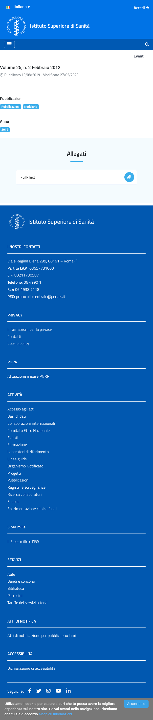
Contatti (14, 336)
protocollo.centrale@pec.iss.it (40, 296)
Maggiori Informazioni (55, 714)
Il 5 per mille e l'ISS (23, 541)
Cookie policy (18, 343)
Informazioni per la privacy (29, 329)
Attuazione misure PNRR (28, 376)
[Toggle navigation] (9, 44)
